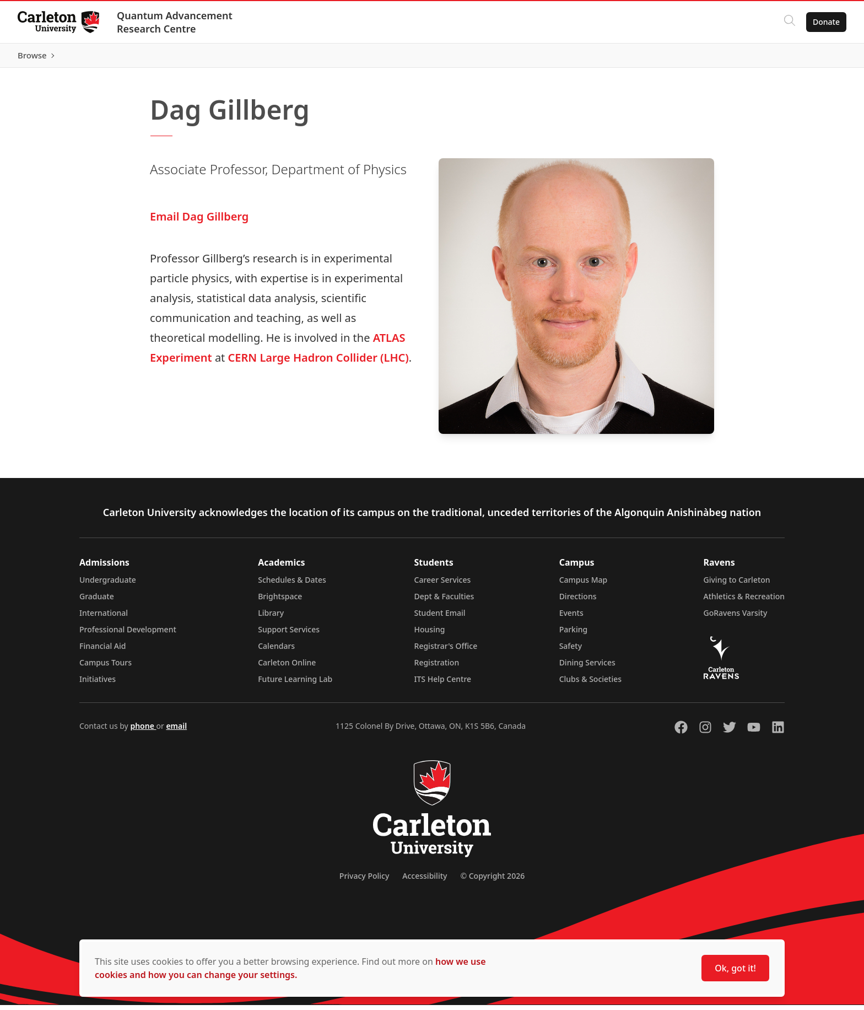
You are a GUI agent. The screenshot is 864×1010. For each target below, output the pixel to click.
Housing (429, 634)
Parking (573, 634)
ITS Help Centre (443, 684)
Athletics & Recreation (744, 601)
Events (571, 618)
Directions (578, 601)
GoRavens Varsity (736, 618)
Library (271, 618)
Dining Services (587, 667)
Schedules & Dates (292, 584)
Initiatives (97, 684)
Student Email (440, 618)
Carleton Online (287, 667)
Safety (570, 651)
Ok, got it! (735, 968)
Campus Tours (105, 667)
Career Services (442, 584)
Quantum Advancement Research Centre (175, 22)
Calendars (276, 651)
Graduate (96, 601)
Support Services (289, 634)
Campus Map (583, 584)
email (176, 731)
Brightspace (280, 601)
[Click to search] (789, 22)
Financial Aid (102, 651)
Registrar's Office (446, 651)
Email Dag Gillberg (199, 221)
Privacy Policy (364, 880)
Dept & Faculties (444, 601)
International (103, 618)
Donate (826, 22)
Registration (437, 667)
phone (143, 731)
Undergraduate (107, 584)
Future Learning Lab (295, 684)
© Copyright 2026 (492, 880)
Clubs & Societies (590, 684)
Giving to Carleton (737, 584)
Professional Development (127, 634)
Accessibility (424, 880)
